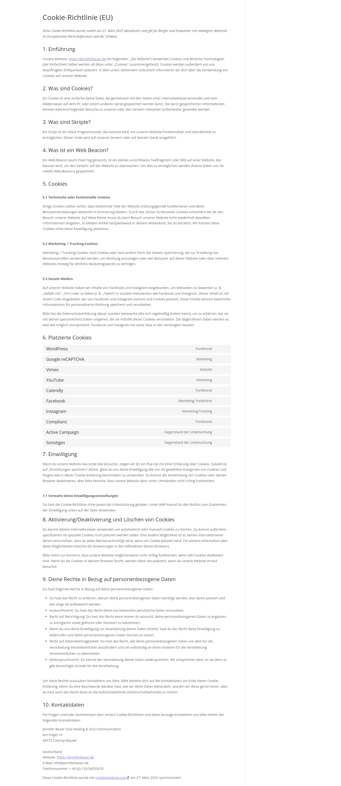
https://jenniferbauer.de (87, 59)
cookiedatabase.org (110, 777)
